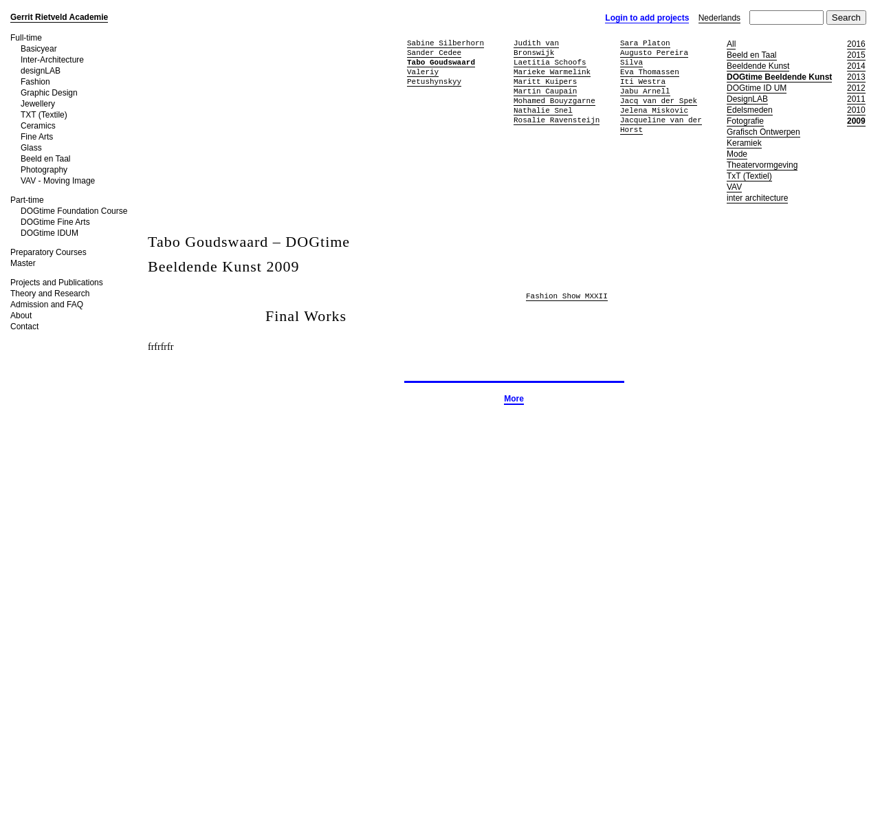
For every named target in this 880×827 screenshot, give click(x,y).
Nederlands (719, 18)
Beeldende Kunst (758, 66)
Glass (31, 148)
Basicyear (39, 49)
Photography (44, 170)
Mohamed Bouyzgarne (554, 101)
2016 (856, 44)
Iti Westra (643, 81)
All (731, 44)
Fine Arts (37, 137)
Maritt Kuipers (545, 81)
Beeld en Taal (46, 159)
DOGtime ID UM (756, 88)
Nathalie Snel (543, 110)
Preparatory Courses (48, 252)
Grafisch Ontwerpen (763, 132)
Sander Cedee (434, 52)
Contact (24, 326)
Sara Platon (645, 43)
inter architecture (757, 198)
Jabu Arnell (645, 91)
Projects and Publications (56, 282)
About (21, 315)
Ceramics (38, 126)
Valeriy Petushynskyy (434, 77)
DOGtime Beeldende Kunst (779, 77)
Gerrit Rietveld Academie (59, 17)
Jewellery (38, 104)
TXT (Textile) (44, 115)
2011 (856, 99)
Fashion (35, 82)
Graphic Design (49, 93)
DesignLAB (747, 99)
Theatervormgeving (762, 165)
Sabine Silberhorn (445, 43)
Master (23, 263)
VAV (734, 187)
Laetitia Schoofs (550, 62)
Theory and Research (49, 293)
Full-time (26, 38)
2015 (856, 55)
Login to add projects (647, 18)
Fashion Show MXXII (567, 296)
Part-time (27, 200)
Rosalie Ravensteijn (557, 120)
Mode (737, 154)
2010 (856, 110)
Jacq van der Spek (658, 101)
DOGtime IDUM (49, 233)
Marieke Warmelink (552, 72)
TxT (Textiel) (749, 176)
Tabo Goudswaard (441, 62)
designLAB (40, 71)
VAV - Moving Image (58, 181)
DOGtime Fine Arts (55, 222)
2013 (856, 77)
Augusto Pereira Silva (654, 57)
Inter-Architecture (52, 60)
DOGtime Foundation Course (74, 211)
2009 (856, 121)
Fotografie (745, 121)
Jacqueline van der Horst (661, 125)
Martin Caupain (545, 91)
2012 (856, 88)
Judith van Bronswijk (536, 48)
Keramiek (744, 143)
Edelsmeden (750, 110)
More (514, 399)
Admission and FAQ (46, 304)
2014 (856, 66)
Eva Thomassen (649, 72)
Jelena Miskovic (654, 110)
